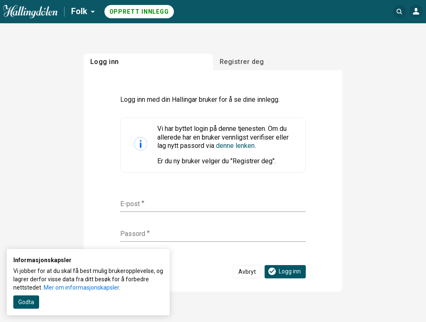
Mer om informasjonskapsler (81, 287)
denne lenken (235, 146)
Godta (26, 302)
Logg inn (284, 271)
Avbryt (247, 271)
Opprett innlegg (139, 11)
